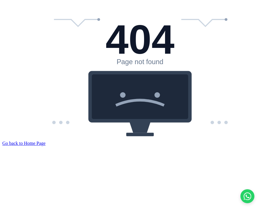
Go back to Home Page (23, 143)
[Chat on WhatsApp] (247, 196)
